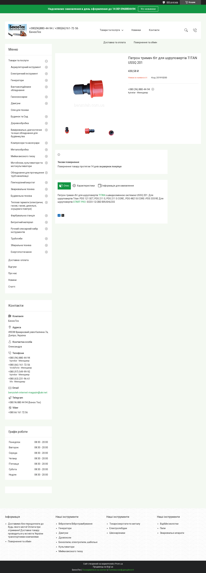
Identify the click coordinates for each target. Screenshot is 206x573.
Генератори (17, 80)
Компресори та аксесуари (25, 143)
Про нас (12, 273)
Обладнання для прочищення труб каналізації (27, 174)
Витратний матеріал (22, 222)
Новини (12, 280)
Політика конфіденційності (121, 570)
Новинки (136, 30)
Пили (163, 528)
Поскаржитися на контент (94, 570)
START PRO (79, 202)
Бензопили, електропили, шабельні (78, 542)
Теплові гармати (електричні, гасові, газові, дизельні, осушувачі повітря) (27, 205)
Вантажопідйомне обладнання (21, 88)
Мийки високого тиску (23, 156)
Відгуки (12, 266)
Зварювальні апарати (172, 533)
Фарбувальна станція (23, 215)
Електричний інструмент (24, 73)
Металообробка (20, 149)
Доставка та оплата (114, 42)
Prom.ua (119, 564)
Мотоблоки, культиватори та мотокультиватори (27, 164)
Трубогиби (16, 238)
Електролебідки (118, 528)
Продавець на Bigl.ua (103, 567)
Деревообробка (20, 123)
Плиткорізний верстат (23, 182)
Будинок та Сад (19, 116)
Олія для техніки (20, 110)
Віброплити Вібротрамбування (75, 523)
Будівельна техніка (21, 196)
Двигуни (15, 103)
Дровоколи (65, 537)
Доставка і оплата (18, 260)
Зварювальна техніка (22, 189)
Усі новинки (148, 9)
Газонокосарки (19, 97)
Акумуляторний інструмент (26, 67)
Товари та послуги (110, 30)
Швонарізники (117, 533)
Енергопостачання (21, 252)
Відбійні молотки (169, 523)
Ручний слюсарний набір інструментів (24, 230)
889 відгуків (172, 2)
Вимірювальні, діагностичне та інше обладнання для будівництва (26, 133)
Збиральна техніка (21, 245)
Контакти (154, 30)
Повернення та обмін (145, 42)
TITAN (102, 195)
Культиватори (66, 546)
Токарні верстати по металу (124, 523)
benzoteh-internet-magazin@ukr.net (27, 392)
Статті (11, 286)
